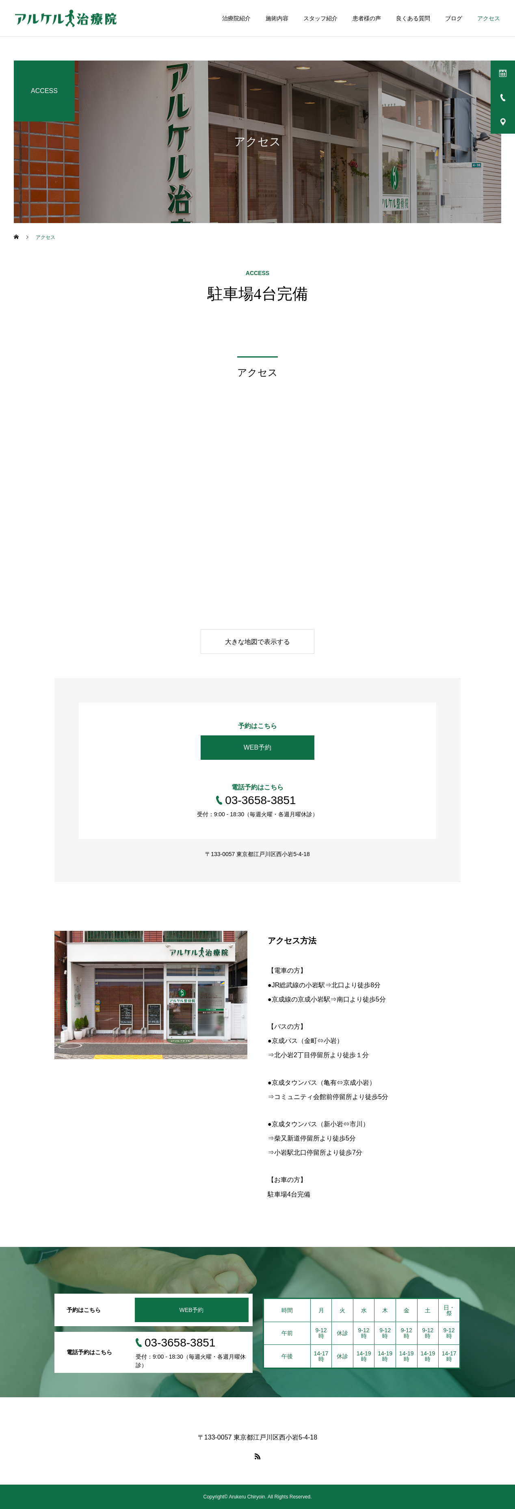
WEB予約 (257, 747)
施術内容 (277, 18)
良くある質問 (413, 18)
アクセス (488, 18)
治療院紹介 (236, 18)
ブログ (453, 18)
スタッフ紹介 (320, 18)
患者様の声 (367, 18)
